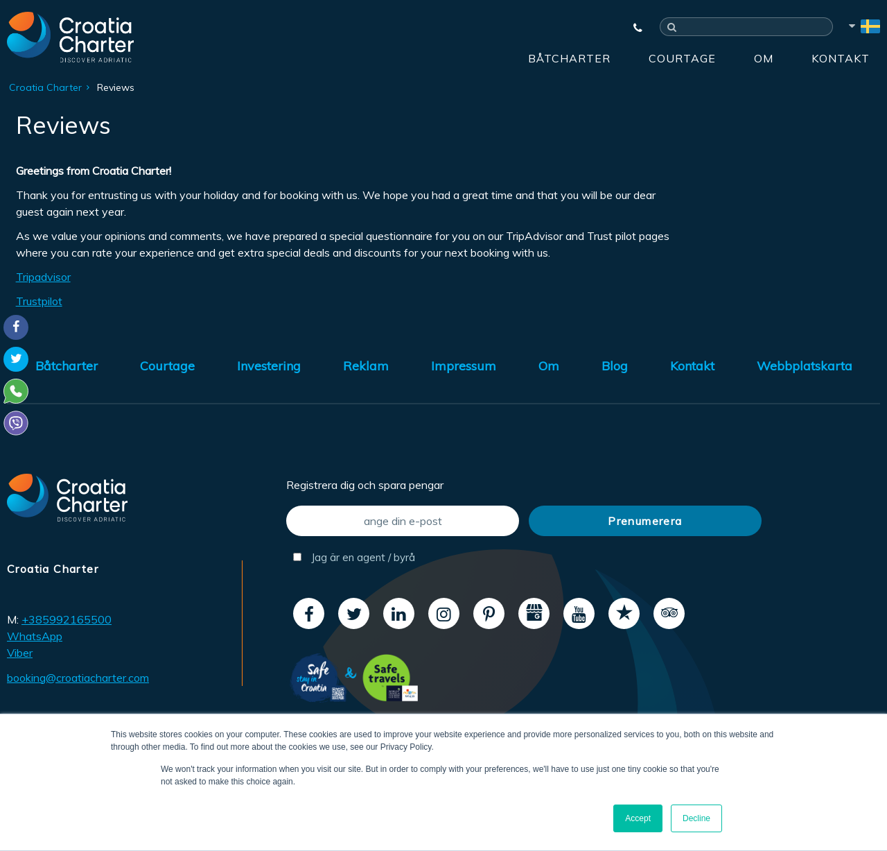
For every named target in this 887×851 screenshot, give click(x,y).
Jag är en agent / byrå (354, 557)
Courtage (682, 58)
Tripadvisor (43, 277)
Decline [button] (696, 818)
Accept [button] (638, 818)
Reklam (366, 366)
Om (763, 58)
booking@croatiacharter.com (78, 678)
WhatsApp (34, 636)
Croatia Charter (45, 87)
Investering (269, 366)
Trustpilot (39, 301)
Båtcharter (569, 58)
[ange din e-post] (402, 521)
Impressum (463, 366)
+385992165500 (66, 619)
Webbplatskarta (804, 366)
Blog (614, 366)
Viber (20, 653)
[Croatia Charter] (70, 36)
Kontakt (840, 58)
